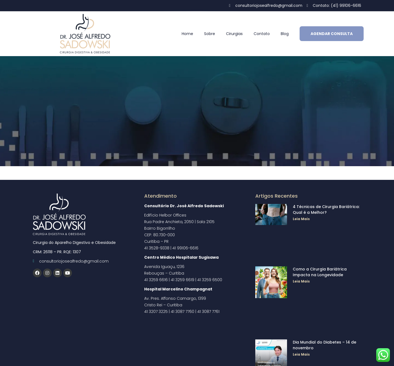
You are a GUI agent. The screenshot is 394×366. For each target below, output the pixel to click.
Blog (285, 33)
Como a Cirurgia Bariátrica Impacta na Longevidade (320, 272)
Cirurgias (234, 33)
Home (187, 33)
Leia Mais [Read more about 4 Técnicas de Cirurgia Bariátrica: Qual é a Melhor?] (301, 219)
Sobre (209, 33)
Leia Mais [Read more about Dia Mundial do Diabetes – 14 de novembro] (301, 354)
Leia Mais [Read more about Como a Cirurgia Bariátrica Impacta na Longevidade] (301, 281)
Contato (262, 33)
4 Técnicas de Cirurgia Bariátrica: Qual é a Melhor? (326, 209)
